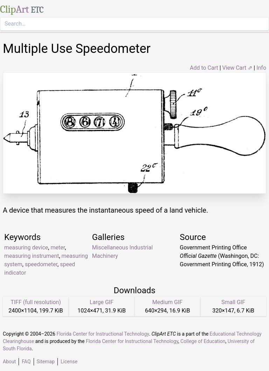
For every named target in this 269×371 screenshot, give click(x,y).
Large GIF (101, 302)
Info (261, 67)
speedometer (41, 264)
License (69, 361)
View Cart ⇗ (237, 67)
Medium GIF (167, 302)
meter (57, 247)
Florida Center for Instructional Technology (102, 334)
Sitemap (46, 361)
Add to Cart (204, 67)
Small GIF (233, 302)
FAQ (26, 361)
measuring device (26, 247)
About (9, 361)
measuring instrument (31, 256)
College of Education (203, 341)
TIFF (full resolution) (36, 302)
